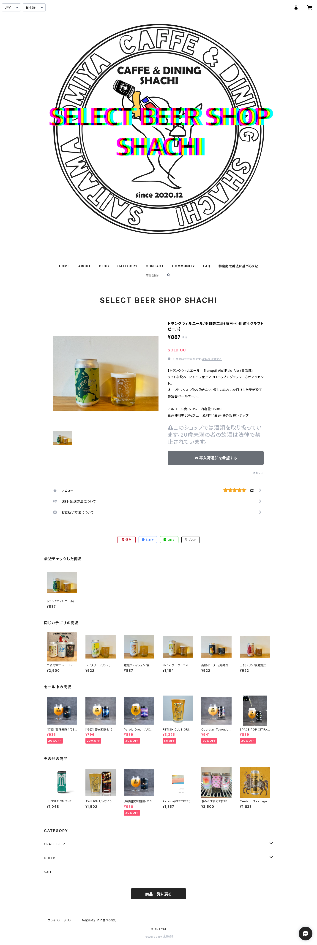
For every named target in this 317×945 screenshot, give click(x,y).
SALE (48, 872)
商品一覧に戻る (158, 894)
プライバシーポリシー (61, 920)
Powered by (158, 936)
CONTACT (155, 266)
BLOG (104, 266)
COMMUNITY (183, 266)
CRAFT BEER (54, 844)
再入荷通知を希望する (216, 458)
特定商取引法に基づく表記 (238, 266)
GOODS (50, 858)
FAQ (206, 266)
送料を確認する (212, 359)
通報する (258, 473)
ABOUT (84, 266)
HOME (64, 266)
